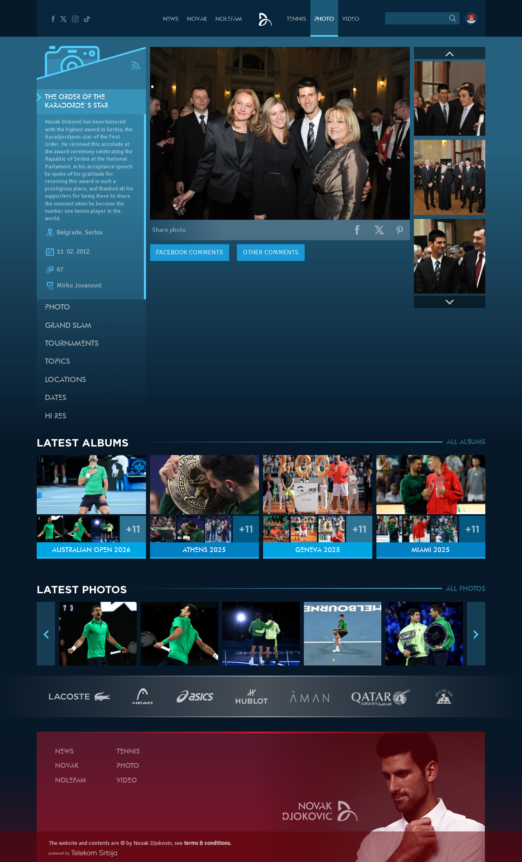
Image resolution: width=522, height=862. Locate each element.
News (171, 19)
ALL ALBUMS (466, 442)
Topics (57, 362)
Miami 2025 (430, 550)
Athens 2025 (204, 550)
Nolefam (228, 19)
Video (350, 19)
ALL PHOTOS (465, 589)
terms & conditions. (207, 843)
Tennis (296, 19)
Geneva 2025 (317, 550)
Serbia (93, 232)
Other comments (271, 252)
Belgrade (69, 232)
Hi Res (55, 416)
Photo (324, 19)
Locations (65, 380)
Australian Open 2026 (91, 550)
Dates (55, 398)
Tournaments (72, 344)
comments (189, 252)
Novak (197, 19)
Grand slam (68, 326)
